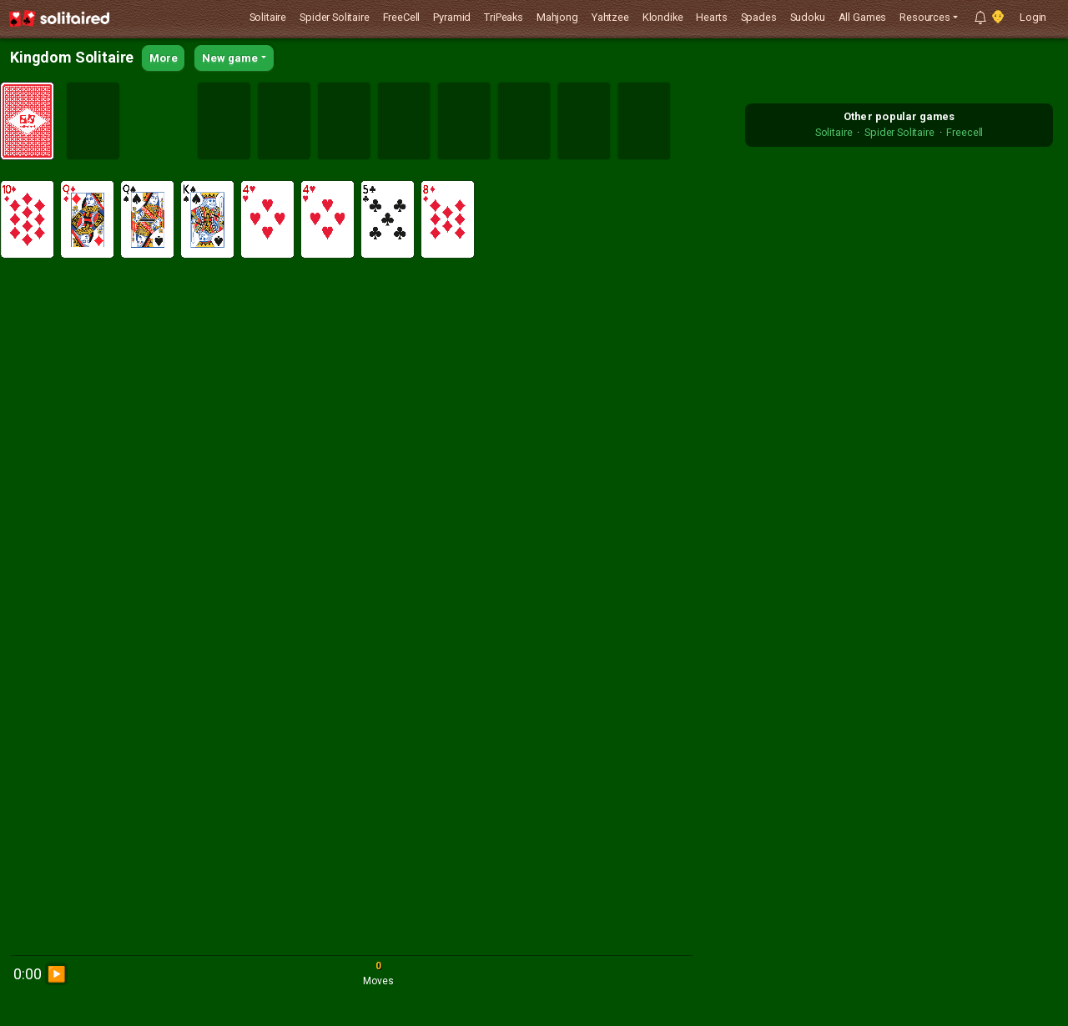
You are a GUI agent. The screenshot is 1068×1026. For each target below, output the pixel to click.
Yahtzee (610, 17)
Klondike (662, 17)
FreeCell (402, 17)
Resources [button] (924, 17)
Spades (759, 17)
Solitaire (268, 17)
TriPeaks (503, 17)
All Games (863, 17)
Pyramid (452, 17)
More (163, 58)
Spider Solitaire (334, 17)
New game (230, 58)
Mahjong (557, 17)
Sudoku (807, 17)
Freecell (964, 132)
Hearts (711, 17)
